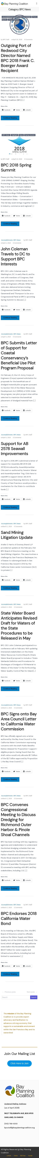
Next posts (32, 992)
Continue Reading (10, 118)
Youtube (30, 1156)
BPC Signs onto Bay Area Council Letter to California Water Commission (19, 721)
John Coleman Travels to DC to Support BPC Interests (15, 256)
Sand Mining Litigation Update (17, 535)
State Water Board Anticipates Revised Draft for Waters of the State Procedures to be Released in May (19, 625)
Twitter (16, 1156)
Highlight (28, 17)
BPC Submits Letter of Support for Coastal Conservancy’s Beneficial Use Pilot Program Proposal (19, 355)
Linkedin (9, 1156)
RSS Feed (22, 1156)
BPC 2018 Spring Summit (16, 167)
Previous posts (9, 992)
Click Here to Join (19, 1063)
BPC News (19, 17)
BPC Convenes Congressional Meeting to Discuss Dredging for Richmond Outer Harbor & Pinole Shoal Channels (18, 819)
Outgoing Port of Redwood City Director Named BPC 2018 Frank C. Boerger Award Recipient (17, 58)
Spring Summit (30, 135)
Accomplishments (8, 17)
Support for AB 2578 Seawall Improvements (14, 448)
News (21, 135)
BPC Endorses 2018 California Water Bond (19, 918)
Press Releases (14, 19)
